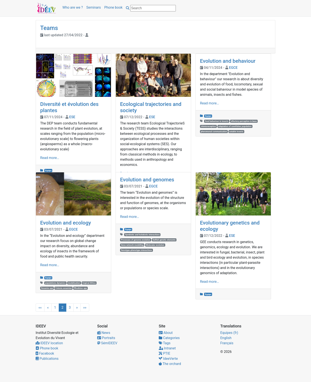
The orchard (170, 364)
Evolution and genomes (147, 180)
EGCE (233, 68)
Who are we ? (72, 7)
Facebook (45, 353)
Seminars (93, 7)
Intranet (167, 348)
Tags (164, 343)
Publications (47, 359)
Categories (169, 338)
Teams (49, 28)
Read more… (49, 158)
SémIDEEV (107, 343)
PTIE (164, 353)
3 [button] (70, 307)
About (166, 333)
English (226, 338)
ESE (72, 117)
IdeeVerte (168, 359)
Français (226, 343)
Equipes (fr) (229, 333)
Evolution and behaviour (227, 61)
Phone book (113, 7)
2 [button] (62, 307)
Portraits (106, 338)
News (103, 333)
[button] (40, 307)
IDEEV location (49, 343)
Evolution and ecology (65, 223)
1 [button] (55, 307)
